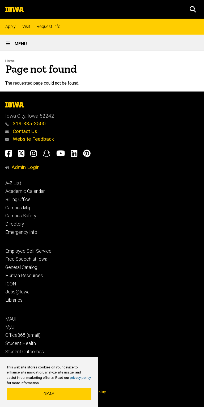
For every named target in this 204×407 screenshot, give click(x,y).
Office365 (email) (22, 335)
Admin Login (25, 167)
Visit (26, 26)
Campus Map (18, 207)
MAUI (10, 319)
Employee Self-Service (28, 251)
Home (10, 61)
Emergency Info (21, 232)
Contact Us (21, 131)
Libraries (14, 300)
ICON (10, 283)
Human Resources (24, 275)
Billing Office (18, 199)
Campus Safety (20, 215)
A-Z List (13, 183)
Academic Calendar (25, 191)
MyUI (10, 327)
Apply (10, 26)
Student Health (20, 343)
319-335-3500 (25, 124)
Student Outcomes (24, 351)
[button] (193, 9)
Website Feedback (29, 139)
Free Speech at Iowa (26, 259)
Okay (49, 394)
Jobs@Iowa (17, 291)
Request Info (49, 26)
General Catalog (21, 267)
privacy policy (80, 378)
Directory (14, 224)
